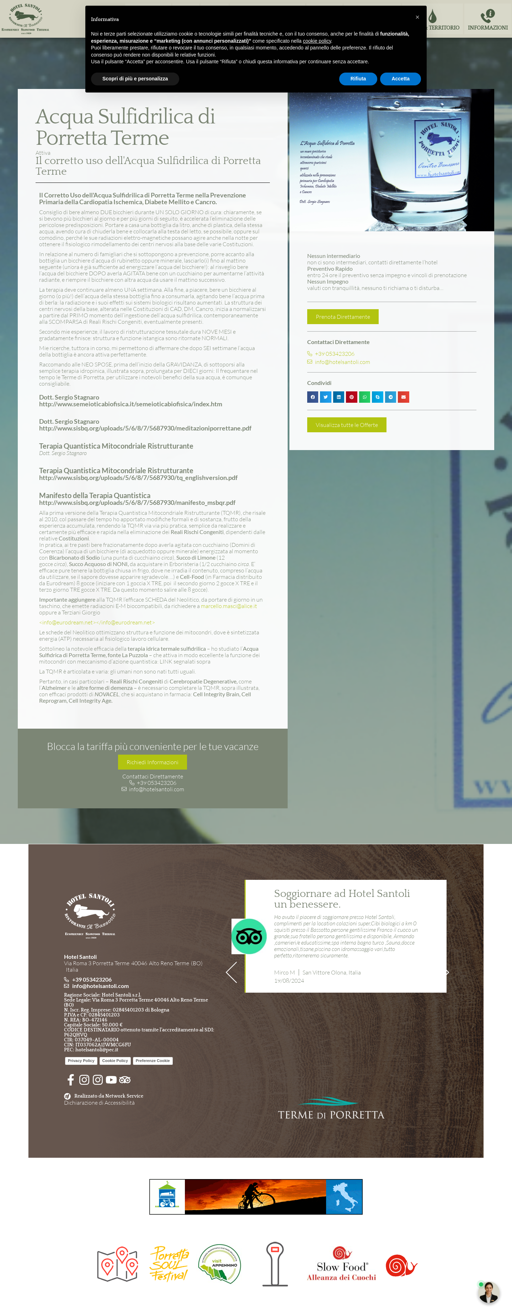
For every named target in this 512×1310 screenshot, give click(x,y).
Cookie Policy (115, 1060)
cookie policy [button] (317, 41)
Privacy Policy (81, 1060)
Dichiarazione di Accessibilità (99, 1102)
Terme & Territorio (432, 28)
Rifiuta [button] (358, 78)
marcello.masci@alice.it (229, 605)
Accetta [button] (400, 78)
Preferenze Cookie (153, 1060)
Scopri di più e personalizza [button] (135, 78)
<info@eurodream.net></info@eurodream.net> (97, 622)
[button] (313, 397)
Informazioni (488, 28)
